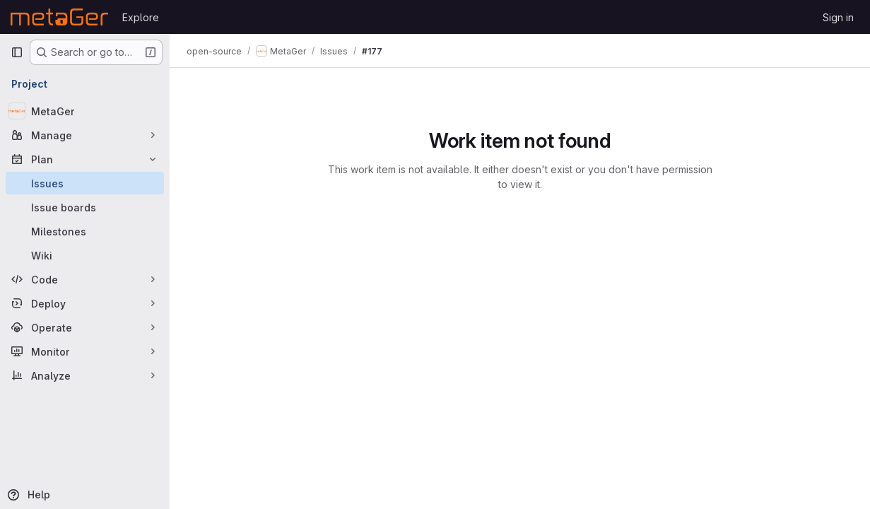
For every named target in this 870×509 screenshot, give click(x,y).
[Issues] (85, 183)
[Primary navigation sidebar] (17, 52)
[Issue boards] (85, 207)
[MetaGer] (85, 111)
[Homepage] (59, 17)
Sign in (838, 17)
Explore (140, 17)
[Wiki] (85, 255)
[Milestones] (85, 231)
